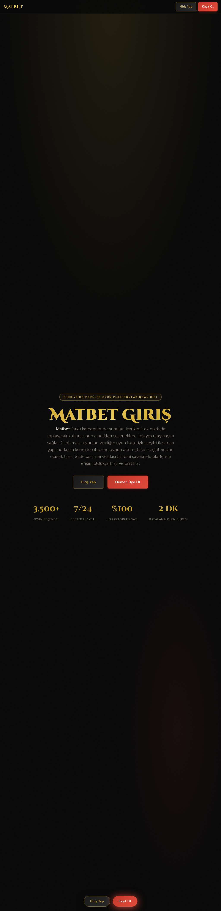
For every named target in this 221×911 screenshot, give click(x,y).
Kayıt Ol (125, 901)
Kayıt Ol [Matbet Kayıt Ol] (208, 7)
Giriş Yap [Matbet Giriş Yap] (186, 7)
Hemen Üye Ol (127, 483)
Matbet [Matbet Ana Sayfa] (13, 7)
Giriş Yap (97, 901)
